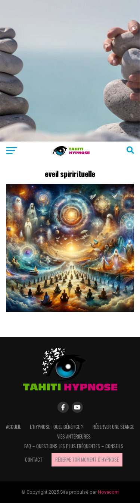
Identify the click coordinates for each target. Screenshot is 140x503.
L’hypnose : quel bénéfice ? (57, 426)
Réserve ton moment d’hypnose (87, 459)
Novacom (108, 492)
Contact (34, 459)
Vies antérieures (74, 436)
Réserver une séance (113, 426)
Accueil (13, 426)
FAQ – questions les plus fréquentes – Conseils (73, 446)
